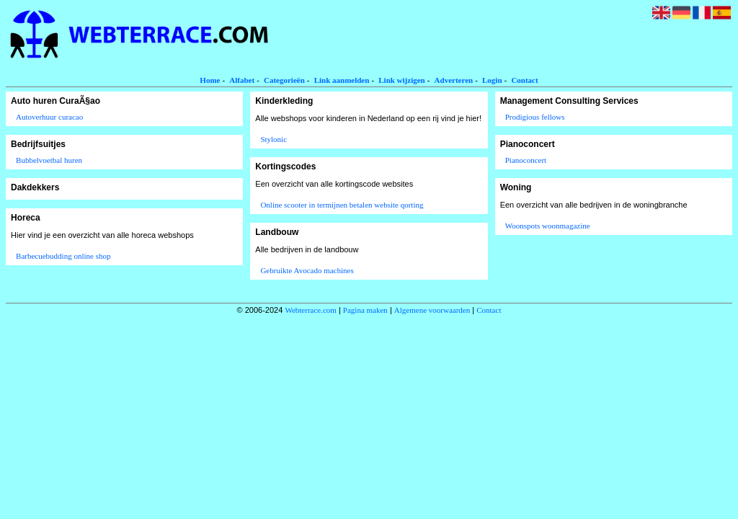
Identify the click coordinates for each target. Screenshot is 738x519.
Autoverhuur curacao (49, 116)
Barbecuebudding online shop (63, 256)
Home (210, 80)
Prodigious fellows (535, 116)
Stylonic (273, 139)
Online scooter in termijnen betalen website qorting (341, 204)
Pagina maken (365, 310)
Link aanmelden (342, 80)
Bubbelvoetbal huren (49, 160)
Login (492, 80)
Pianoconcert (525, 160)
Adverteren (454, 80)
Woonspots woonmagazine (547, 225)
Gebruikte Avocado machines (306, 270)
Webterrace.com (310, 310)
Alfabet (241, 80)
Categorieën (284, 80)
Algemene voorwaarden (432, 310)
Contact (524, 80)
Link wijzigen (401, 80)
